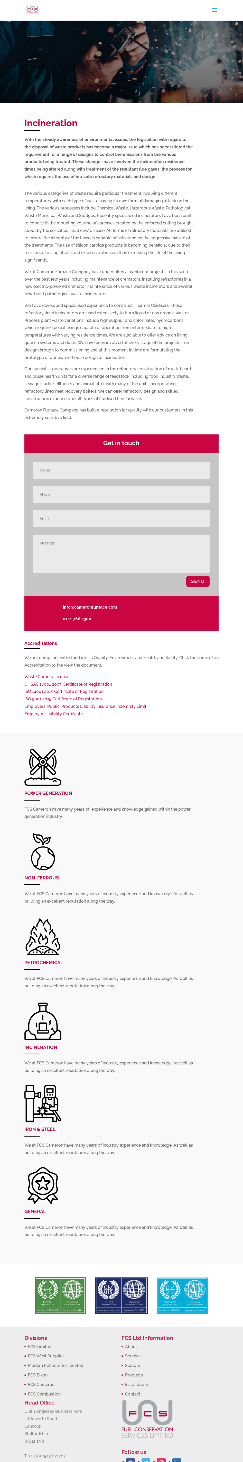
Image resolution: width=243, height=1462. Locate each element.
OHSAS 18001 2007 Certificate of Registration (68, 684)
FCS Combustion (44, 1394)
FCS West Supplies (46, 1356)
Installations (137, 1384)
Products (134, 1375)
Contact (133, 1394)
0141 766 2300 (77, 618)
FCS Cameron (41, 1384)
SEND (198, 581)
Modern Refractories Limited (55, 1365)
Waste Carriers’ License (46, 676)
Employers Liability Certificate (53, 713)
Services (133, 1356)
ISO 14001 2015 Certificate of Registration (64, 691)
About (131, 1346)
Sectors (132, 1365)
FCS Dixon (38, 1375)
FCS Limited (39, 1346)
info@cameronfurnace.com (90, 607)
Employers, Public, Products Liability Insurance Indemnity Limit (85, 706)
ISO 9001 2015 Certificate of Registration (63, 698)
